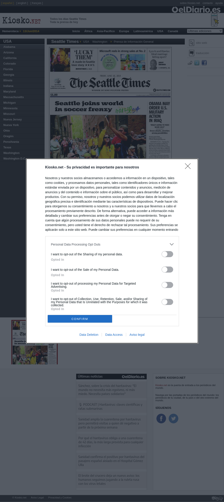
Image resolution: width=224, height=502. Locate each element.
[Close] (189, 167)
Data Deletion (88, 334)
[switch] (167, 254)
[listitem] (112, 244)
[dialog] (112, 251)
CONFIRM (80, 319)
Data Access (114, 334)
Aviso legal (136, 334)
